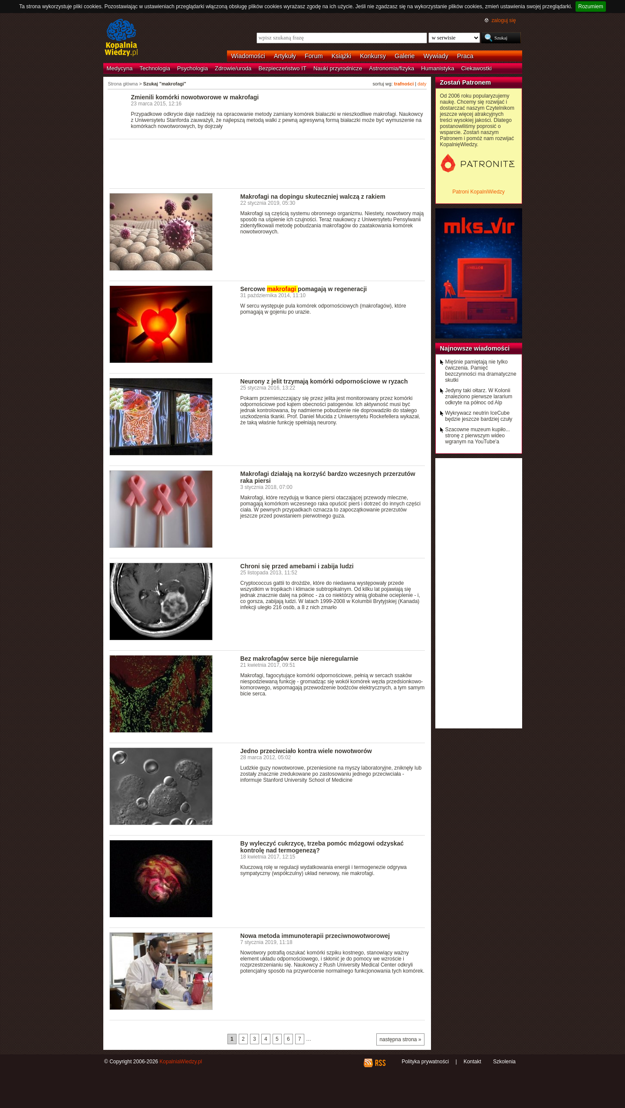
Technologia (155, 68)
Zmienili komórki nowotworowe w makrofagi (195, 97)
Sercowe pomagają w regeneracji (303, 288)
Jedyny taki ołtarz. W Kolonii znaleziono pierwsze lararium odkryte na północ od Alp (479, 396)
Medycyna (120, 68)
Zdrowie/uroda (233, 68)
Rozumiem (590, 6)
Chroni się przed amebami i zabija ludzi (297, 566)
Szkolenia (504, 1062)
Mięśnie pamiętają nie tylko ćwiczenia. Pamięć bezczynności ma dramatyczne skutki (480, 371)
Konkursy (373, 55)
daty (422, 83)
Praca (465, 55)
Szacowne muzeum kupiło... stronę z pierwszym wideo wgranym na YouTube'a (477, 435)
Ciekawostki (476, 68)
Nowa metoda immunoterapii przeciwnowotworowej (315, 935)
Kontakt (472, 1062)
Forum (314, 55)
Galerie (404, 55)
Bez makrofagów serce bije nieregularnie (299, 658)
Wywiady (436, 55)
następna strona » (400, 1039)
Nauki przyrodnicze (337, 68)
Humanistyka (437, 68)
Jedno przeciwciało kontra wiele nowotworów (306, 750)
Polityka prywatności (425, 1062)
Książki (342, 55)
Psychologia (192, 68)
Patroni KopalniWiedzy (478, 192)
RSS (380, 1063)
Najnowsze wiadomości (475, 348)
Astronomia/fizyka (391, 68)
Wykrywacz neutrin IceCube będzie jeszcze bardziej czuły (479, 416)
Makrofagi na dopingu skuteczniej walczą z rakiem (313, 196)
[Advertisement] (267, 163)
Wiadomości (248, 55)
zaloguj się (503, 20)
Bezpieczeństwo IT (282, 68)
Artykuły (285, 55)
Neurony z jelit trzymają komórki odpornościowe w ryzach (324, 381)
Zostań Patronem (465, 82)
